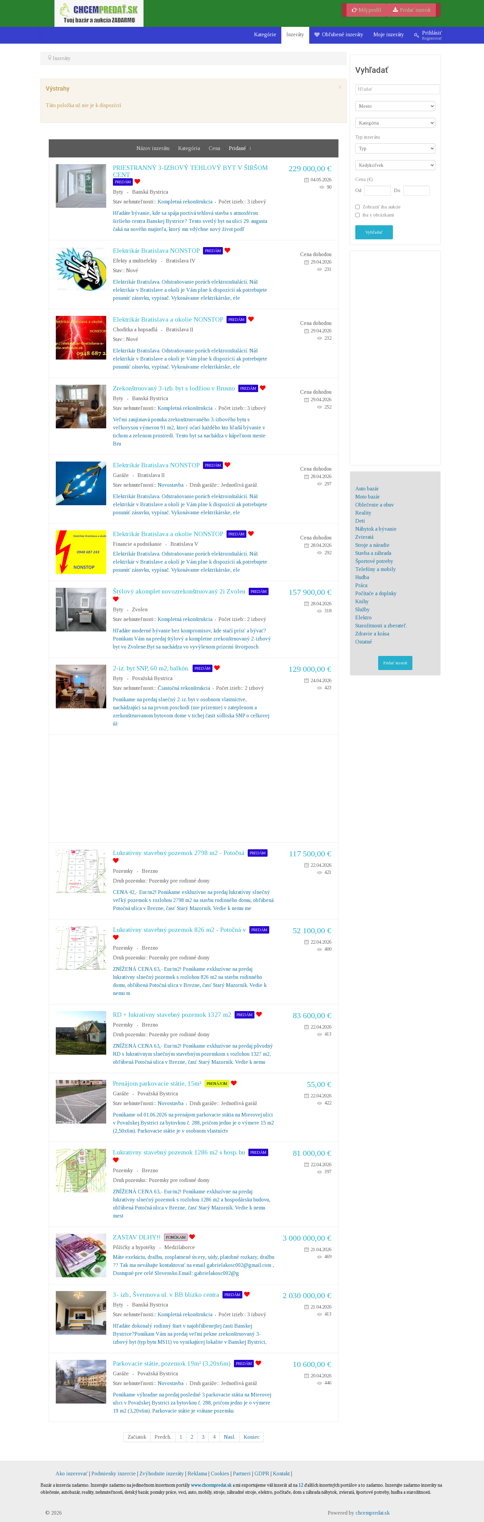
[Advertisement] (193, 789)
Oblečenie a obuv (374, 505)
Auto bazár (367, 488)
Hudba (362, 577)
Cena (215, 148)
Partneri (242, 1473)
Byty (118, 192)
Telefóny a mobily (375, 569)
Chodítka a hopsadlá (135, 329)
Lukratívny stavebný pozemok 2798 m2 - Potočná (178, 852)
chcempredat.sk (373, 1513)
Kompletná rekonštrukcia (185, 201)
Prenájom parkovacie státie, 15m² (157, 1083)
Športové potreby (374, 561)
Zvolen (140, 609)
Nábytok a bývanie (376, 529)
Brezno (150, 871)
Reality (363, 513)
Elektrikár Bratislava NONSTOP (156, 250)
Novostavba (171, 485)
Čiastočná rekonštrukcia (184, 688)
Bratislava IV (181, 261)
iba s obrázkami (378, 215)
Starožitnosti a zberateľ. (381, 625)
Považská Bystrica (152, 678)
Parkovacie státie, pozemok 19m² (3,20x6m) (172, 1363)
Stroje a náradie (372, 545)
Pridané (237, 148)
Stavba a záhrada (373, 553)
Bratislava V (184, 544)
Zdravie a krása (372, 633)
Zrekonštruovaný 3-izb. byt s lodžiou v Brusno (174, 388)
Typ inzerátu (367, 137)
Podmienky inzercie (113, 1473)
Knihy (362, 601)
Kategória (189, 148)
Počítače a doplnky (376, 593)
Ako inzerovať (72, 1473)
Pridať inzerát (411, 10)
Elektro (363, 617)
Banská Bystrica (150, 192)
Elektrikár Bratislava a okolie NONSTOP (168, 319)
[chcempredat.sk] (99, 13)
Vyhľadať (374, 232)
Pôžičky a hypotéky (134, 1247)
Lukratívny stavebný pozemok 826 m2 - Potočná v (179, 929)
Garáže (121, 475)
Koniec (251, 1437)
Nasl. (229, 1437)
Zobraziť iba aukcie (382, 206)
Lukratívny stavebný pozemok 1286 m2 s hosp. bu (179, 1152)
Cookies (220, 1473)
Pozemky (123, 871)
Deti (360, 521)
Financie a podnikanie (137, 544)
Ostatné (363, 642)
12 (300, 1485)
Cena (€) (364, 179)
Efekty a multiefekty (135, 261)
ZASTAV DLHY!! (137, 1237)
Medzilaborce (179, 1247)
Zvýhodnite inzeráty (161, 1473)
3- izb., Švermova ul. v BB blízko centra (166, 1294)
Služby (362, 609)
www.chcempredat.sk (211, 1485)
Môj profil (366, 10)
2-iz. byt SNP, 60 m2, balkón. (151, 668)
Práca (361, 585)
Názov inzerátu (153, 148)
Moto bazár (367, 497)
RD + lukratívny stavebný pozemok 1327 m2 (172, 1014)
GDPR (261, 1473)
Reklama (197, 1473)
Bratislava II (179, 329)
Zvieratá (364, 537)
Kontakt (281, 1473)
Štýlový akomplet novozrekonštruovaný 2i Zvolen (179, 591)
